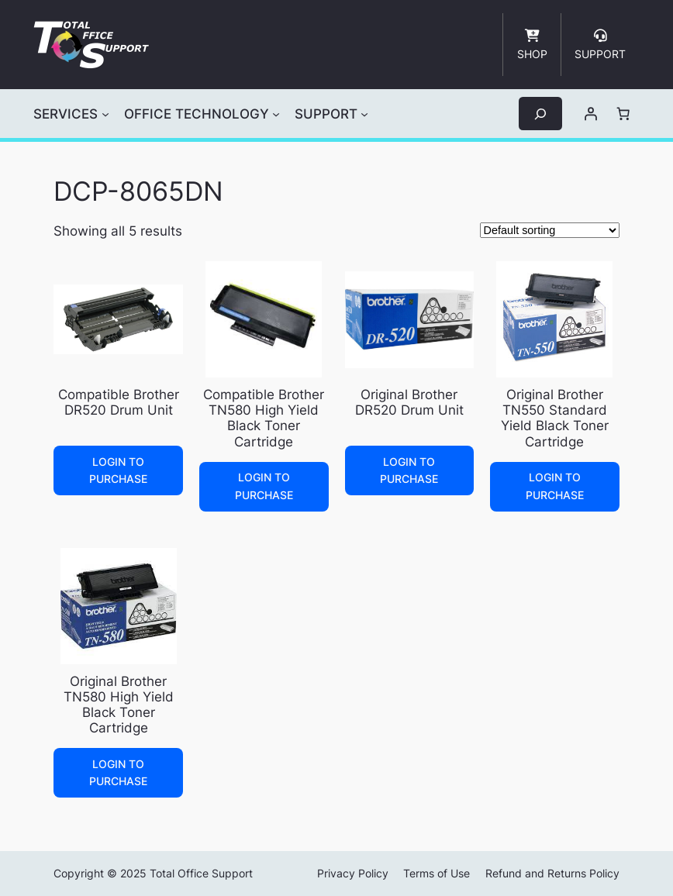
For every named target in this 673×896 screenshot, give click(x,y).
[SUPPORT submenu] (364, 114)
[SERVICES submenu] (105, 114)
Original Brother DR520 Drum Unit (409, 402)
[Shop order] (550, 230)
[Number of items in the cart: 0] (623, 114)
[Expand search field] (540, 113)
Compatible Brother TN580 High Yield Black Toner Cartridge (263, 418)
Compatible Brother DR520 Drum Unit (118, 402)
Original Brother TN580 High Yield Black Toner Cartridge (119, 705)
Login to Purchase (118, 470)
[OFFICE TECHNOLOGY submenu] (276, 114)
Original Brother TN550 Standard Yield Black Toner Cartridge (555, 418)
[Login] (591, 114)
